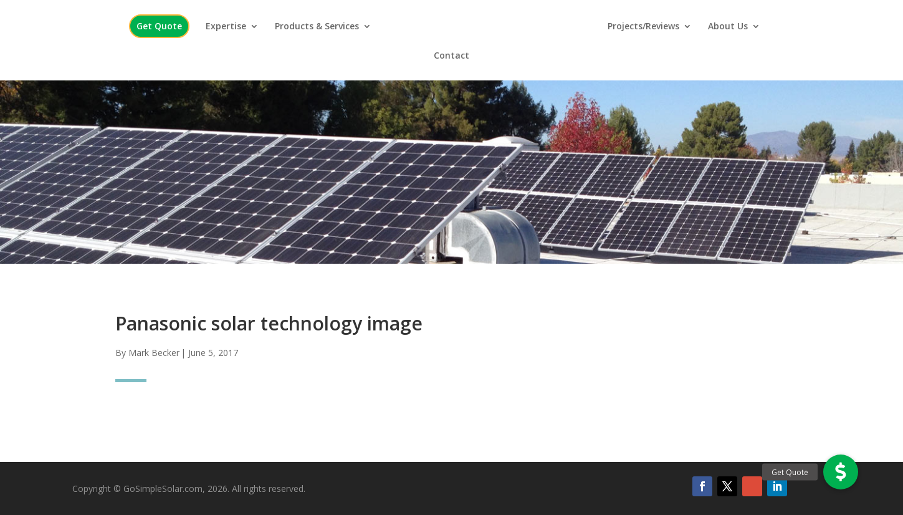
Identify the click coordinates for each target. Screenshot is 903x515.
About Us (728, 27)
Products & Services (317, 27)
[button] (840, 472)
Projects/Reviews (643, 27)
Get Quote (159, 26)
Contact (451, 56)
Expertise (226, 27)
